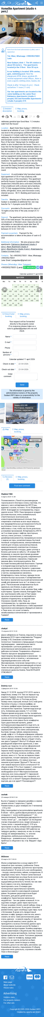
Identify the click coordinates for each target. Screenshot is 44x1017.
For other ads (9, 1003)
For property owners (12, 1000)
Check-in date (9, 364)
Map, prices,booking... (21, 110)
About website (9, 985)
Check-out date (8, 369)
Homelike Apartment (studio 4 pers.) (18, 10)
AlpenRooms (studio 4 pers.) (18, 249)
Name (8, 337)
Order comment (8, 375)
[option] (22, 29)
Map (6, 429)
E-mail (8, 342)
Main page (8, 982)
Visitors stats (9, 997)
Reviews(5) (7, 478)
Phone (8, 348)
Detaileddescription (7, 110)
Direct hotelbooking (8, 315)
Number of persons (7, 353)
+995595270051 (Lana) (12, 267)
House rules (8, 988)
